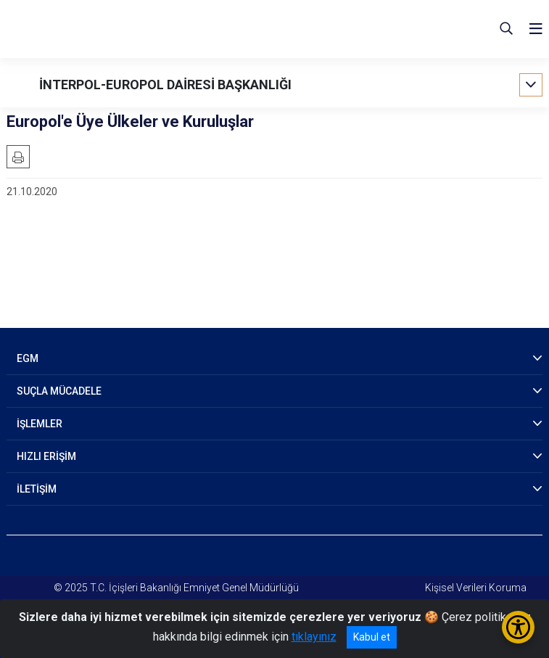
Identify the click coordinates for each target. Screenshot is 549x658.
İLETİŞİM (37, 489)
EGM (27, 358)
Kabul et (371, 637)
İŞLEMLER (39, 423)
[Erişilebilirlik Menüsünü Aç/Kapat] (518, 627)
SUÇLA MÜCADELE (59, 391)
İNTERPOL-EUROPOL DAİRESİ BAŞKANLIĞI (165, 84)
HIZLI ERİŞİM (46, 456)
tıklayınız (314, 636)
